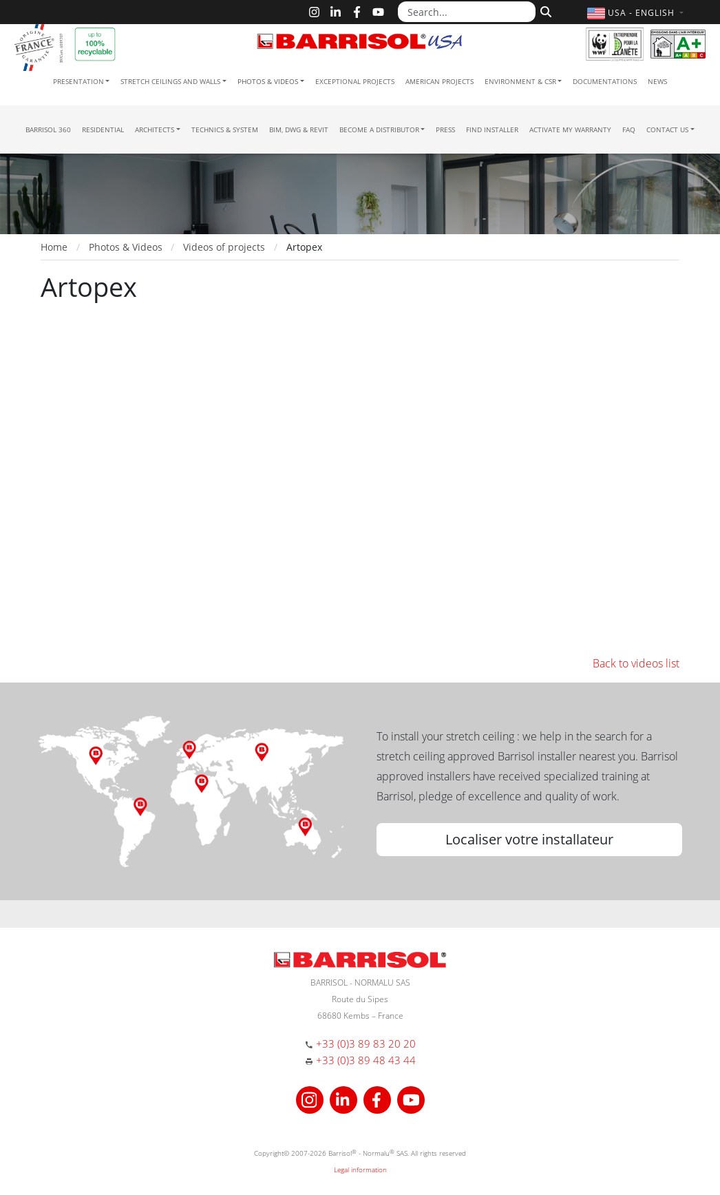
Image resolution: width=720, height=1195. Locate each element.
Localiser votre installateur (529, 839)
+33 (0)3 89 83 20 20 (366, 1043)
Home (54, 246)
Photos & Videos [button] (267, 81)
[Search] (544, 10)
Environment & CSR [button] (520, 81)
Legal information (360, 1169)
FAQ (628, 129)
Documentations (605, 81)
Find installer (492, 129)
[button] (637, 13)
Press (445, 129)
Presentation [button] (78, 81)
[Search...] (467, 11)
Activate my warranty (570, 129)
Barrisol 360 (48, 129)
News (657, 81)
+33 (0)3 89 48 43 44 (366, 1060)
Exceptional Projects (354, 81)
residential (103, 129)
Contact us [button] (667, 129)
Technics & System (224, 129)
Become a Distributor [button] (379, 129)
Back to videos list (636, 663)
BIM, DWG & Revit (298, 129)
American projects (439, 81)
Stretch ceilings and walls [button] (170, 81)
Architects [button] (154, 129)
